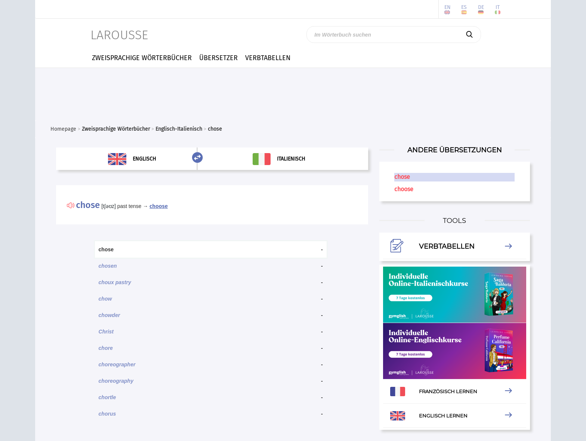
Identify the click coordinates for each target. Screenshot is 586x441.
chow (105, 299)
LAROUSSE (119, 35)
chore (106, 348)
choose (158, 206)
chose (402, 176)
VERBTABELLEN (267, 58)
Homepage (63, 129)
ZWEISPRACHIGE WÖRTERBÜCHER (142, 58)
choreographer (117, 364)
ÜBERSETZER (218, 58)
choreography (116, 381)
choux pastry (115, 282)
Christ (106, 332)
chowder (109, 315)
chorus (107, 414)
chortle (107, 397)
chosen (108, 266)
